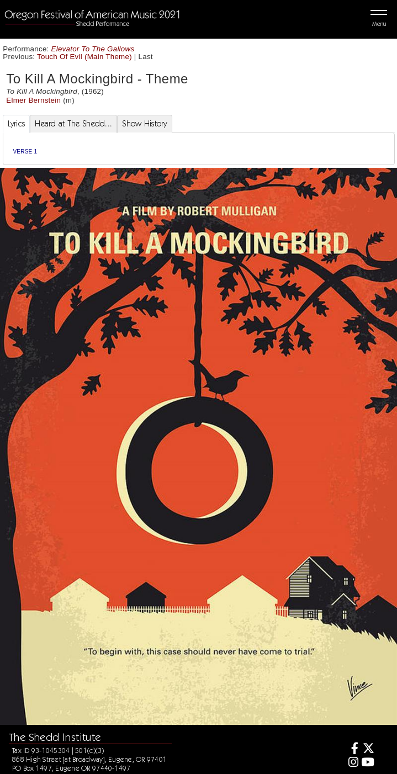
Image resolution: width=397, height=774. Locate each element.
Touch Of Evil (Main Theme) (84, 56)
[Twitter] (367, 749)
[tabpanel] (198, 149)
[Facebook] (351, 749)
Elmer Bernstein (33, 100)
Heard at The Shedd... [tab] (73, 123)
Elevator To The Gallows (93, 49)
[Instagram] (351, 763)
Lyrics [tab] (16, 123)
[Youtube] (367, 763)
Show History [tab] (144, 123)
